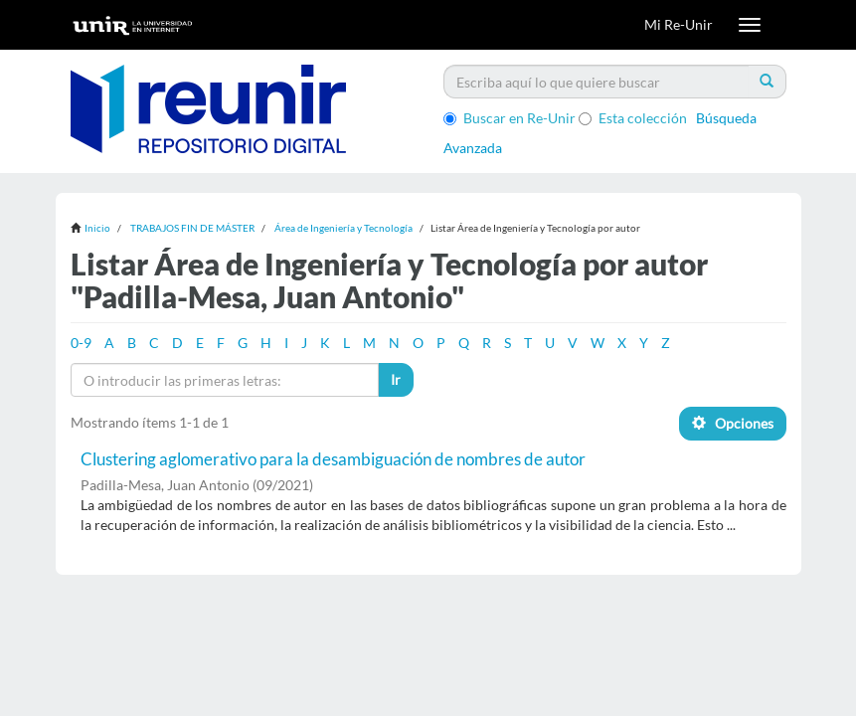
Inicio (97, 228)
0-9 (81, 342)
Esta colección (633, 117)
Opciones (732, 423)
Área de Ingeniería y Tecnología (343, 228)
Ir (396, 379)
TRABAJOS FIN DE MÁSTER (192, 228)
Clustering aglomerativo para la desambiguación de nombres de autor (333, 458)
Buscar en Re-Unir (509, 117)
